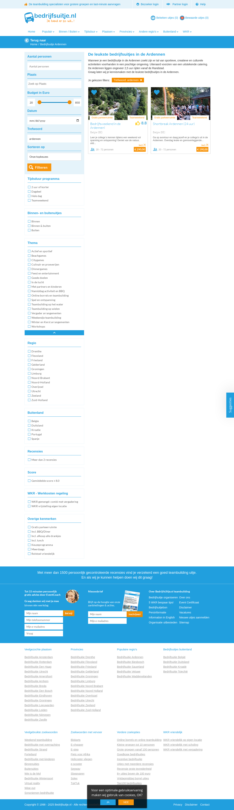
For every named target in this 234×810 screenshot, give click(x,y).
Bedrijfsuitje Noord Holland (87, 690)
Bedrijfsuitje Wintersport (38, 778)
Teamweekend (39, 200)
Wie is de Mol (32, 773)
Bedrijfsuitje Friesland (84, 666)
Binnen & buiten (41, 225)
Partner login (177, 4)
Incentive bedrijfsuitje (129, 759)
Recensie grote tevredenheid (134, 768)
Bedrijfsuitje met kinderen (39, 759)
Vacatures (185, 612)
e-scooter (76, 764)
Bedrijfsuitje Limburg (83, 681)
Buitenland (169, 31)
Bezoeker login (147, 4)
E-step (74, 749)
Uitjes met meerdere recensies (135, 764)
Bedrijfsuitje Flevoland (84, 661)
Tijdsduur (89, 31)
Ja (107, 802)
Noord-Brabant (40, 377)
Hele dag (36, 196)
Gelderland (38, 364)
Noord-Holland (40, 382)
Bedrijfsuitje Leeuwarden (39, 705)
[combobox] (54, 84)
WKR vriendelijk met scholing (180, 744)
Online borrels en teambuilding (50, 295)
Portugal (36, 434)
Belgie (35, 421)
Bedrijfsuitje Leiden (35, 710)
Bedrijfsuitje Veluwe (128, 671)
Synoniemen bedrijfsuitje (39, 792)
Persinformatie (157, 612)
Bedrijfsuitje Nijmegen (37, 714)
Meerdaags (38, 549)
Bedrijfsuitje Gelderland (85, 671)
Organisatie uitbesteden (163, 622)
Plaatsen (107, 31)
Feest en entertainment (45, 273)
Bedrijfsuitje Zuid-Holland (86, 710)
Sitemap (184, 622)
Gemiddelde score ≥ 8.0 (45, 480)
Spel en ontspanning (43, 300)
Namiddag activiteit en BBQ (48, 291)
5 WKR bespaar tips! (161, 602)
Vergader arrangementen (46, 313)
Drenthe (36, 351)
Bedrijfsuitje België (174, 657)
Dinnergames (39, 269)
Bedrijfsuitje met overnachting (42, 744)
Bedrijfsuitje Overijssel (84, 695)
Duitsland (37, 425)
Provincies (126, 31)
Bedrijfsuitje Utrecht (36, 671)
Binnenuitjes (31, 764)
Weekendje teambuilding (46, 317)
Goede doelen (39, 277)
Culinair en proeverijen (45, 264)
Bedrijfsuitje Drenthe (83, 657)
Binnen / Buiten (68, 31)
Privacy (177, 804)
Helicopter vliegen (81, 759)
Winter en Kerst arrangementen (50, 322)
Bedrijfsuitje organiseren (163, 597)
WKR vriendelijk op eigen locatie (182, 739)
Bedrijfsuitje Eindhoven (38, 695)
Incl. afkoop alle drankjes (46, 536)
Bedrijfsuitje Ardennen (130, 657)
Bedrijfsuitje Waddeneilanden (134, 676)
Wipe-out (29, 788)
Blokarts (76, 739)
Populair (47, 31)
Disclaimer (185, 607)
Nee (126, 802)
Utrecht (36, 391)
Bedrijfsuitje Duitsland (176, 661)
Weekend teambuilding (38, 739)
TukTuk (75, 783)
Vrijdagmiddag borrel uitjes (133, 778)
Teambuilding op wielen (45, 308)
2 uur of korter (40, 187)
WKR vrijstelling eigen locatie (49, 506)
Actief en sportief (41, 251)
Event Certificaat (189, 602)
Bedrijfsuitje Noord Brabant (87, 686)
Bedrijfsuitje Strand (35, 749)
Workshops (38, 326)
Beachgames (38, 255)
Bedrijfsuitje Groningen (38, 700)
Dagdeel (36, 191)
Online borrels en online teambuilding (139, 739)
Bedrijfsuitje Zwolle (35, 719)
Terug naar (38, 40)
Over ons (184, 597)
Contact (205, 804)
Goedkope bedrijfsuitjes (131, 754)
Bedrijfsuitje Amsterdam (38, 657)
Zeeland (36, 395)
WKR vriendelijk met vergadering (183, 749)
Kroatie (35, 429)
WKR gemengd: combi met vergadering (54, 501)
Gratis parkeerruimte (44, 527)
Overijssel (37, 386)
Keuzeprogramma (42, 544)
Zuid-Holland (39, 400)
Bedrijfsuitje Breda (35, 686)
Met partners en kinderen (46, 286)
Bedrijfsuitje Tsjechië (175, 671)
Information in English (162, 617)
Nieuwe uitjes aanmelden (194, 617)
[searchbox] (54, 84)
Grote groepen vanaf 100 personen (138, 749)
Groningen (37, 369)
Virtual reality (32, 783)
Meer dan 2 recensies (44, 459)
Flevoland (37, 355)
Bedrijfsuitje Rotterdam (38, 661)
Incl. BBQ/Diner (41, 531)
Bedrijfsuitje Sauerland (130, 666)
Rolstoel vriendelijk (43, 553)
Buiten (35, 230)
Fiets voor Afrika (80, 754)
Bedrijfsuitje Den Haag (37, 666)
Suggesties (230, 405)
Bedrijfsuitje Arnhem (36, 681)
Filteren (41, 167)
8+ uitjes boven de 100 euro (133, 773)
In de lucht (37, 282)
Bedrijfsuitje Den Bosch (38, 690)
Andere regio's (147, 31)
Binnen (35, 221)
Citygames (37, 260)
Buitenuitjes (31, 768)
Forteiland (30, 754)
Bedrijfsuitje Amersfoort (38, 676)
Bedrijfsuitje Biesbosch (130, 661)
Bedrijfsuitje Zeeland (83, 705)
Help (201, 4)
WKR (186, 31)
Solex (74, 778)
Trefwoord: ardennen (128, 80)
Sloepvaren (77, 773)
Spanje (35, 438)
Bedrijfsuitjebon (158, 607)
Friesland (37, 360)
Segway (75, 768)
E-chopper (77, 744)
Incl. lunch (37, 540)
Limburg (36, 373)
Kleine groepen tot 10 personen (136, 744)
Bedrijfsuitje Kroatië (175, 666)
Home (31, 31)
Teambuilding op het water (47, 304)
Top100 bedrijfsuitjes (129, 783)
